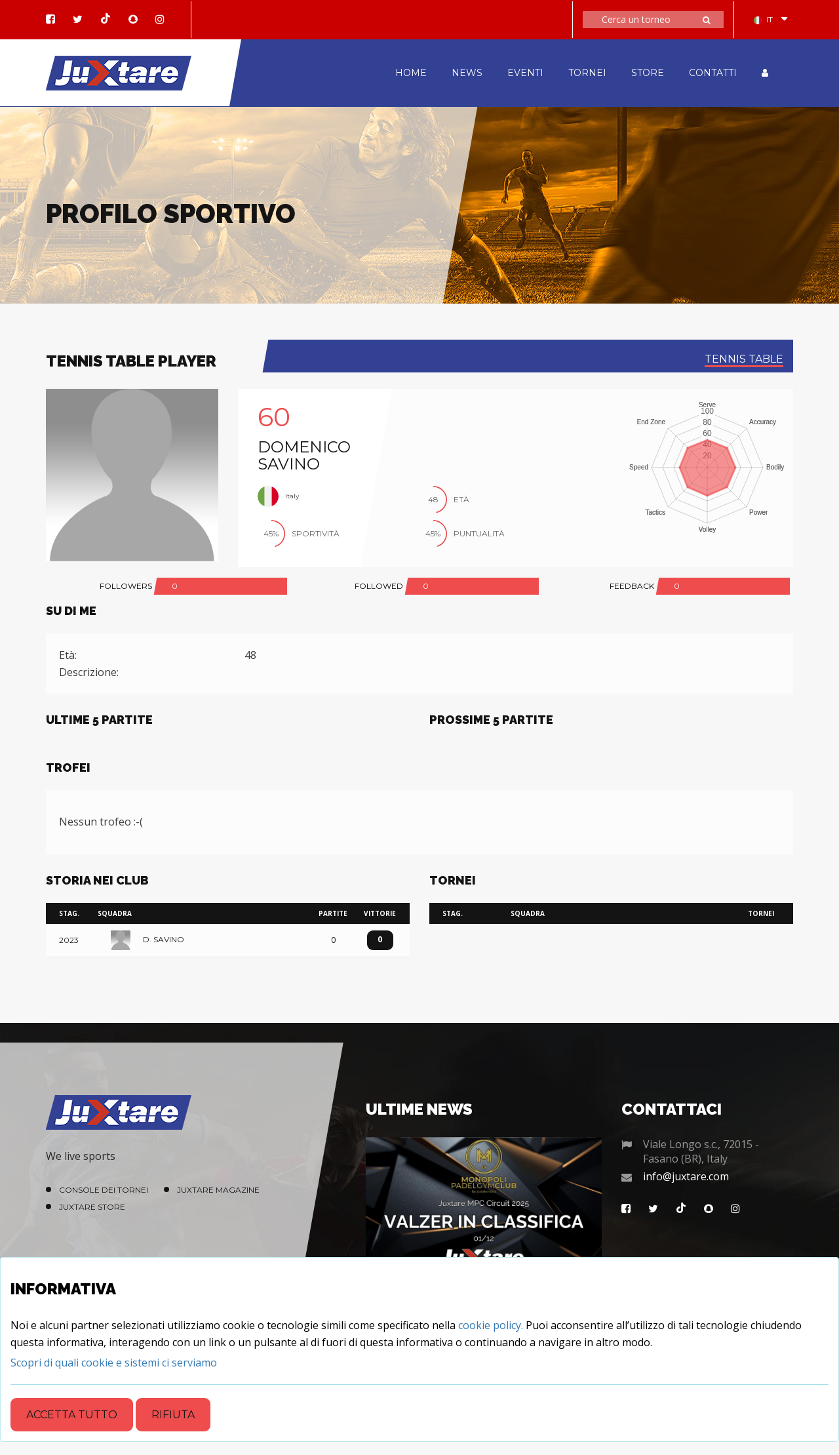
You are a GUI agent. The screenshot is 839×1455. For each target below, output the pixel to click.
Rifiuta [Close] (173, 1414)
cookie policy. (490, 1325)
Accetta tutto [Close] (71, 1414)
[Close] (113, 1362)
